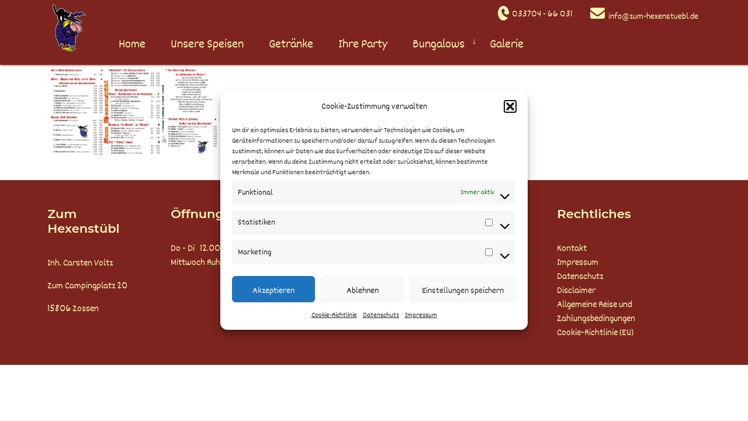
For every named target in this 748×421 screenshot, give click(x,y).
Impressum (421, 315)
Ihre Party (362, 44)
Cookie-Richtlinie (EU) (595, 333)
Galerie (507, 44)
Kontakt (572, 248)
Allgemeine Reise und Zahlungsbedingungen (596, 312)
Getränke (291, 44)
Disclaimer (576, 291)
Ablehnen (363, 291)
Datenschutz (381, 315)
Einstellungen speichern (463, 291)
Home (132, 44)
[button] (510, 106)
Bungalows (439, 44)
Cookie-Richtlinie (334, 315)
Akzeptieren (273, 291)
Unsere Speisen (207, 44)
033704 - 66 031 (542, 14)
